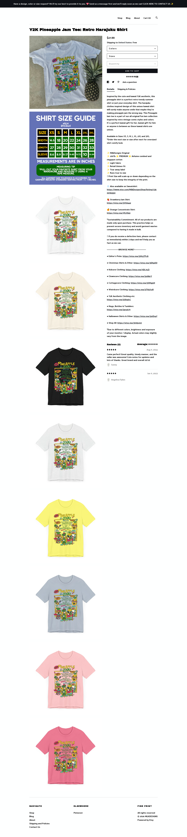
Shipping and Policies (39, 823)
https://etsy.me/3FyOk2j (118, 213)
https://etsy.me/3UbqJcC (119, 299)
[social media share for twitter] (113, 82)
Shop (120, 18)
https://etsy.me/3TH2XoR (141, 289)
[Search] (157, 18)
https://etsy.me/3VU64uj (119, 203)
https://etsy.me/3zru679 (118, 309)
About (137, 18)
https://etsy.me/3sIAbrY (140, 276)
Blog (128, 18)
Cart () (147, 18)
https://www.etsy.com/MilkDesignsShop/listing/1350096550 (131, 191)
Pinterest (78, 813)
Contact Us (34, 827)
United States (125, 42)
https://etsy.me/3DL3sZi (137, 269)
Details (111, 89)
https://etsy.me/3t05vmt (129, 323)
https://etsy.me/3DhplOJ (145, 263)
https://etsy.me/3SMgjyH (143, 283)
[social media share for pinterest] (118, 82)
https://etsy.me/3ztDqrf (145, 316)
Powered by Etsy (145, 820)
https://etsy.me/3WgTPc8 (135, 256)
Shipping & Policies (126, 89)
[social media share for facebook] (108, 82)
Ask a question (130, 82)
